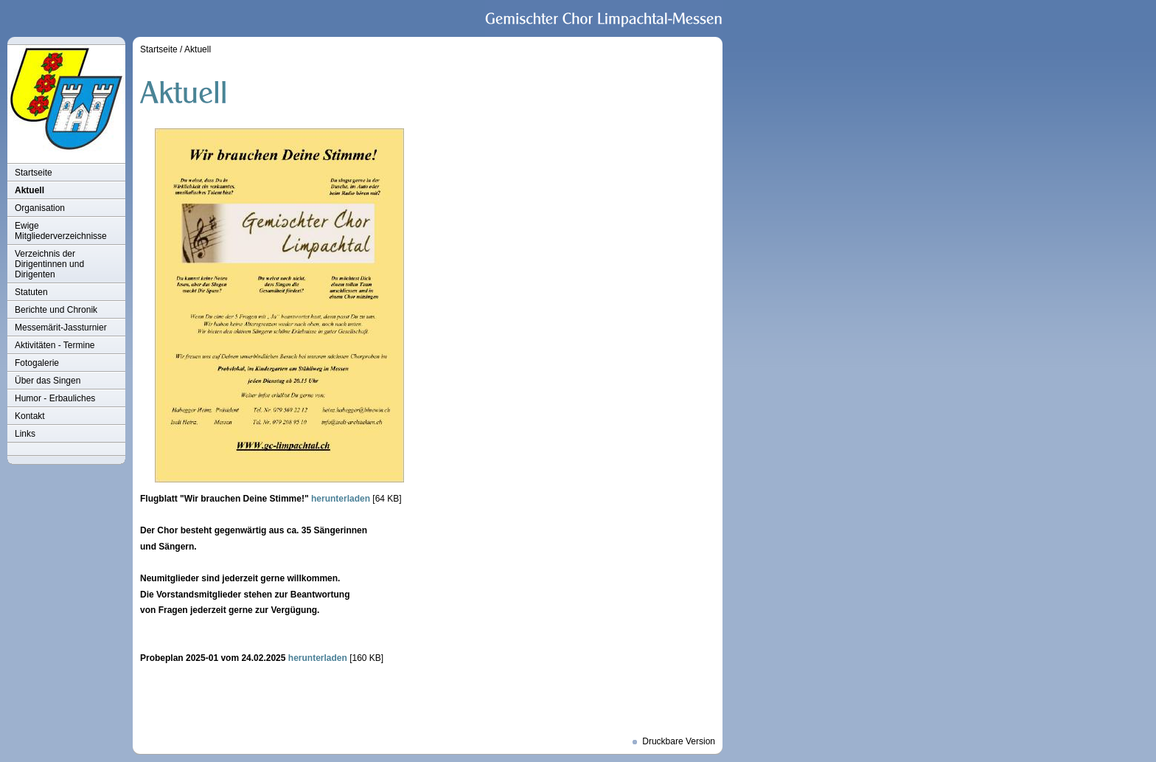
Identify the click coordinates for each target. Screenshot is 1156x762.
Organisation (40, 208)
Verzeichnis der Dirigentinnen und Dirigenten (49, 264)
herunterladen (340, 498)
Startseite (33, 172)
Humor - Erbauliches (55, 398)
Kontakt (30, 416)
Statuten (31, 292)
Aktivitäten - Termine (55, 345)
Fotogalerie (37, 363)
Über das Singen (47, 380)
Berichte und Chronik (56, 310)
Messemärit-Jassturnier (61, 327)
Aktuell (29, 190)
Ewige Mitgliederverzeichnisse (61, 231)
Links (25, 434)
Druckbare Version (678, 741)
